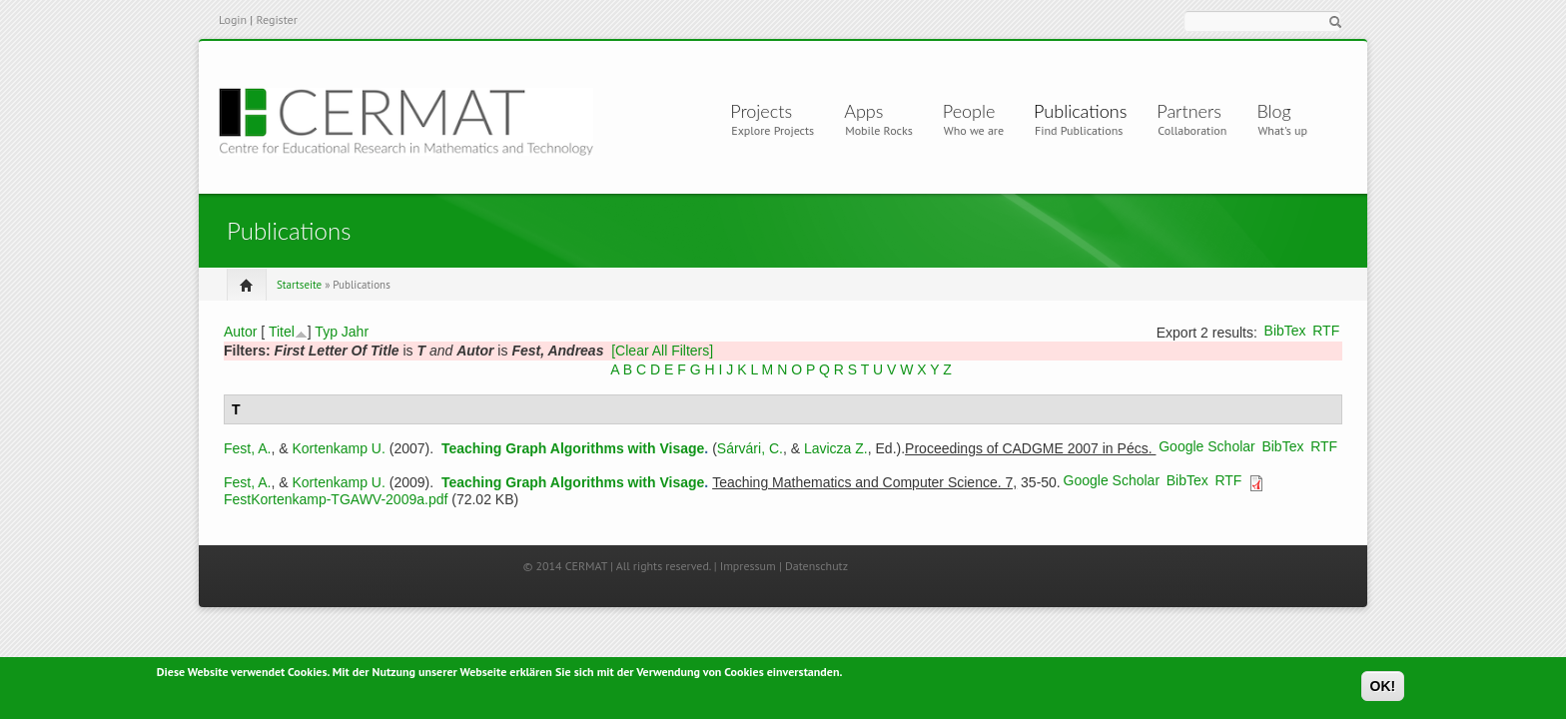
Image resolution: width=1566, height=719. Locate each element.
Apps (871, 111)
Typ (326, 332)
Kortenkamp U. (338, 448)
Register (276, 19)
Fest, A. (247, 448)
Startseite (299, 285)
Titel (282, 332)
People (969, 111)
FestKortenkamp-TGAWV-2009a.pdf (335, 499)
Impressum (748, 565)
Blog (1273, 111)
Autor (240, 332)
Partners (1189, 111)
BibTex (1285, 331)
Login (233, 19)
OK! (1383, 689)
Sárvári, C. (750, 448)
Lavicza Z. (836, 448)
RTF (1325, 331)
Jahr (355, 332)
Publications (1080, 111)
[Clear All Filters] (662, 351)
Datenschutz (816, 565)
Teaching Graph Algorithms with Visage (572, 448)
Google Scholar (1207, 446)
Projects (765, 111)
